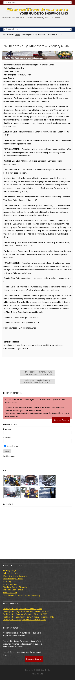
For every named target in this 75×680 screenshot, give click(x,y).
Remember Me (11, 446)
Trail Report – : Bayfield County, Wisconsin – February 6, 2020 (37, 381)
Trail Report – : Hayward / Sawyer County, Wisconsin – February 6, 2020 (37, 373)
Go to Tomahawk (10, 593)
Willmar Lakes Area (10, 573)
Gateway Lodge (9, 570)
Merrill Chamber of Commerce (15, 576)
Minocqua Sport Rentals (13, 590)
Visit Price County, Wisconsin (15, 587)
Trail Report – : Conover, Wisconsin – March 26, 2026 (25, 614)
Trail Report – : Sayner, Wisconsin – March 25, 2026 (24, 620)
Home (17, 35)
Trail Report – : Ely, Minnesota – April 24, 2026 (22, 609)
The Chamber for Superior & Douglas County (21, 595)
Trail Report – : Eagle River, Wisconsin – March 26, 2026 (26, 611)
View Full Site (37, 674)
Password (7, 438)
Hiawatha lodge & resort (13, 579)
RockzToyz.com (9, 581)
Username (7, 429)
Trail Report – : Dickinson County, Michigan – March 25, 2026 (28, 617)
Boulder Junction (10, 584)
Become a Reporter (61, 420)
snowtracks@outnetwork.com (29, 413)
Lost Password (9, 456)
